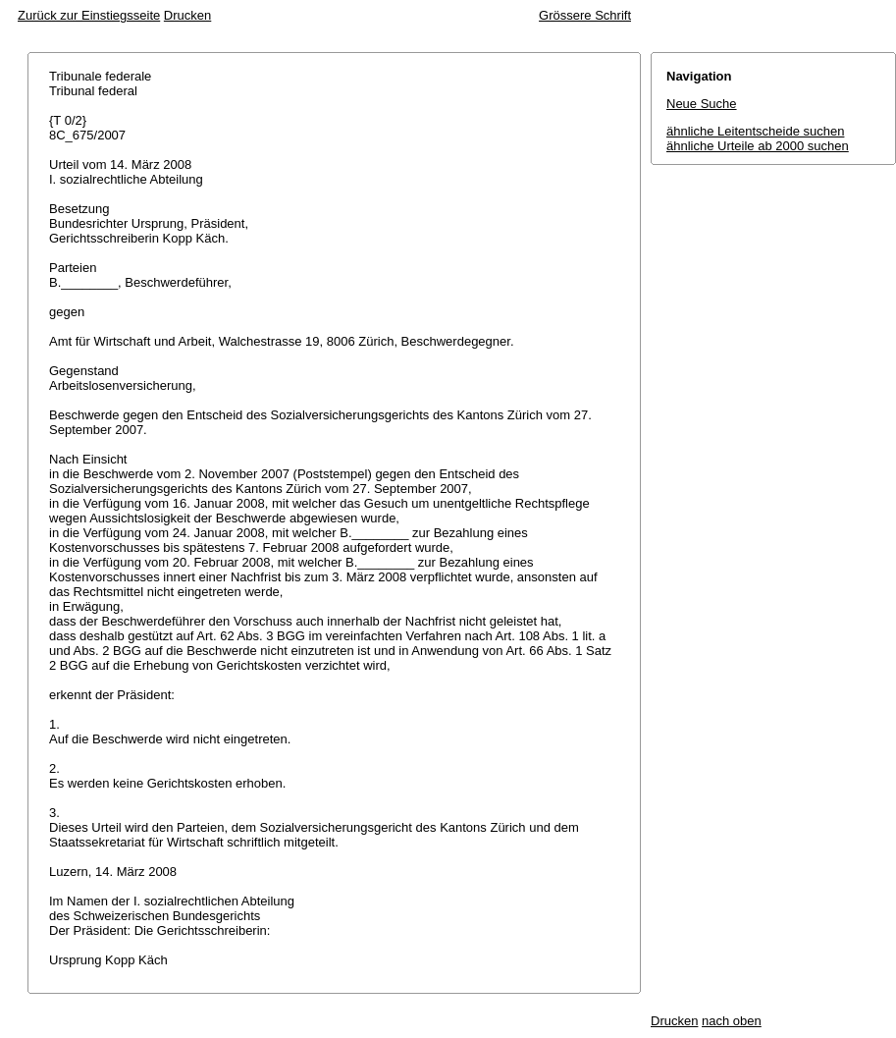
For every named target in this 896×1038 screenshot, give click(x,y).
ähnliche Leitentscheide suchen (755, 131)
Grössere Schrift (585, 15)
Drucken (187, 15)
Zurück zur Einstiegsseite (89, 15)
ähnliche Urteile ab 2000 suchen (757, 145)
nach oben (732, 1020)
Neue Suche (701, 103)
